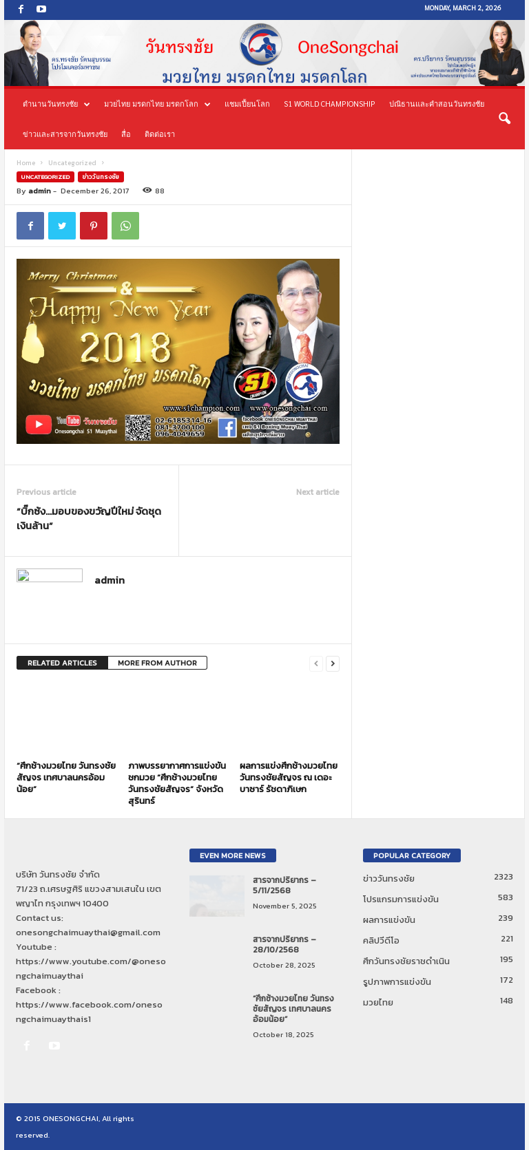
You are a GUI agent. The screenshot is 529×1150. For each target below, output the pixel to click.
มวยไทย (378, 1002)
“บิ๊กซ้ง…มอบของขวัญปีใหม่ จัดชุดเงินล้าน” (89, 518)
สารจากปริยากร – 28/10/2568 (284, 944)
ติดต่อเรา (160, 134)
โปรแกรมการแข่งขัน (401, 899)
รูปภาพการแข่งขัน (397, 981)
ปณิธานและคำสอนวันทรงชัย (436, 103)
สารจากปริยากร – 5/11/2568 (284, 885)
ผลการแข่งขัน (389, 919)
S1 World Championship (329, 103)
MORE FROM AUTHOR (157, 662)
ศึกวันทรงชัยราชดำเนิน (406, 961)
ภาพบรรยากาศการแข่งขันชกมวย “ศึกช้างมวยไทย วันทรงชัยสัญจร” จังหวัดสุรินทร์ (177, 783)
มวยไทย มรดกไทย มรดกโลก (157, 104)
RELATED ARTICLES (62, 662)
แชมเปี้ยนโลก (247, 103)
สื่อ (126, 134)
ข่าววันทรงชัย (101, 177)
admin (39, 190)
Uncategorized (72, 163)
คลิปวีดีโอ (381, 940)
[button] (504, 119)
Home (26, 163)
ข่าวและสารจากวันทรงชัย (65, 134)
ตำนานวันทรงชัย (56, 104)
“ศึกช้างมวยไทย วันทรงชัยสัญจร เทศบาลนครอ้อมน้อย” (66, 777)
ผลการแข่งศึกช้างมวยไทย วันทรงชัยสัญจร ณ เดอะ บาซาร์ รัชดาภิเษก (289, 777)
